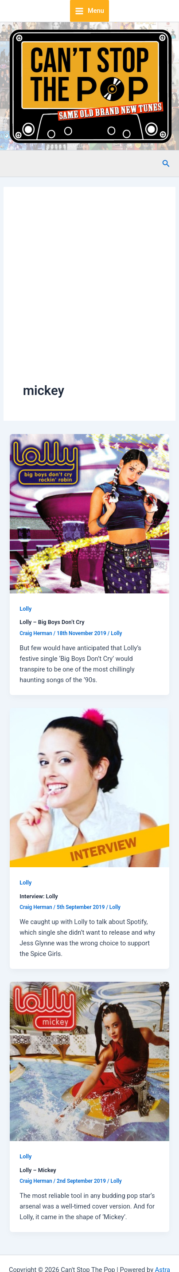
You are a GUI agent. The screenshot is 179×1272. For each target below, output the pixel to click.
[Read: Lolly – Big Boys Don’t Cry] (89, 513)
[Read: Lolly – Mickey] (89, 1061)
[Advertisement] (83, 294)
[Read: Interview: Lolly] (89, 787)
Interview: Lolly (38, 896)
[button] (166, 163)
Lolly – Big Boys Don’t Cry (51, 622)
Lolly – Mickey (37, 1170)
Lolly (25, 608)
